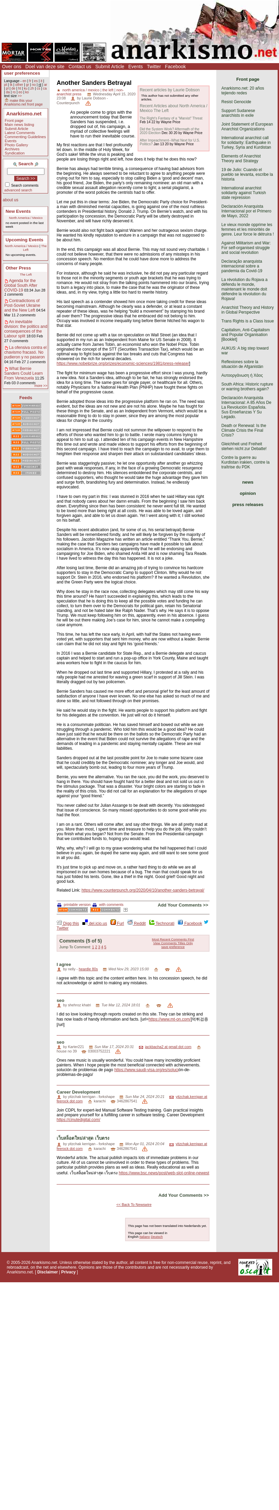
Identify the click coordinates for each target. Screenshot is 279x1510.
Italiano (144, 1236)
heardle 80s (88, 969)
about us (10, 200)
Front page (14, 120)
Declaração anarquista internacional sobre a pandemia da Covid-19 (241, 266)
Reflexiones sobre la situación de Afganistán (242, 364)
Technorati (161, 923)
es (36, 81)
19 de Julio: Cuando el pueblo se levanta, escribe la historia (247, 174)
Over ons (11, 66)
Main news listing (19, 125)
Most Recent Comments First (173, 939)
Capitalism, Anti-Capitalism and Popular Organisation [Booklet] (245, 335)
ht (19, 88)
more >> (40, 386)
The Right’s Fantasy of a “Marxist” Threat (171, 118)
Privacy (68, 1272)
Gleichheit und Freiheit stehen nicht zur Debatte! (243, 446)
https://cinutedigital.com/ (78, 1119)
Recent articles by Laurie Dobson (170, 90)
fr (30, 81)
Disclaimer (47, 1272)
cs (38, 88)
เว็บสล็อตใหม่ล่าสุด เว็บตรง (83, 1138)
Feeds (25, 397)
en (24, 81)
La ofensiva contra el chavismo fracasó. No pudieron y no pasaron (25, 352)
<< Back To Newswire (134, 1205)
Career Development (78, 1092)
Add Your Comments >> (183, 905)
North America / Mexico (25, 218)
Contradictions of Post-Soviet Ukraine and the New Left (22, 305)
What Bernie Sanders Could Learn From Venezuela (23, 373)
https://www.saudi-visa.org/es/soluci (146, 1069)
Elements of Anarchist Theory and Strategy (241, 158)
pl (7, 88)
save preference (173, 947)
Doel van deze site (44, 66)
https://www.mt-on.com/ (169, 1019)
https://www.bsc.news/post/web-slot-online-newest (164, 1173)
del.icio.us (94, 923)
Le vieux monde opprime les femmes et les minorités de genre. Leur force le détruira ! (247, 229)
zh (32, 88)
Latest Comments (20, 133)
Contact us (79, 66)
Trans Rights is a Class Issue (247, 321)
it (41, 81)
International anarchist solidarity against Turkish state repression (243, 193)
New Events (18, 211)
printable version (74, 904)
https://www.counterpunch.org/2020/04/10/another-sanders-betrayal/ (142, 890)
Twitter (154, 66)
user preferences (22, 73)
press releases (247, 504)
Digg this (68, 923)
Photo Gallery (16, 145)
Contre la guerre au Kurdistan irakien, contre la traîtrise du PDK (245, 462)
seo (60, 1000)
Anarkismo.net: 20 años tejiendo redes (242, 90)
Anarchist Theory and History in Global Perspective (247, 310)
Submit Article (109, 66)
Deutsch (157, 1236)
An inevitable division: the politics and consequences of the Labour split (25, 328)
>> (20, 96)
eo (20, 92)
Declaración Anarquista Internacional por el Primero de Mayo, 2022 (246, 211)
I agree (64, 964)
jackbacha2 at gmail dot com (168, 1047)
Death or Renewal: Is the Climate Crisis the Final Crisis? (243, 430)
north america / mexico (80, 90)
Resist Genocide (236, 101)
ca (45, 88)
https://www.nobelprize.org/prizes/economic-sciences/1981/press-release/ (123, 363)
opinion (248, 493)
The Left (26, 274)
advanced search (18, 190)
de (13, 88)
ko (27, 92)
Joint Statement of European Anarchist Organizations (247, 126)
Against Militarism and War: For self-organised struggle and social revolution (246, 248)
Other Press (18, 268)
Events (135, 66)
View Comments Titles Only (173, 943)
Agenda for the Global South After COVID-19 (20, 285)
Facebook (175, 66)
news (248, 482)
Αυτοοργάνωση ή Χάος (242, 375)
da (7, 92)
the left (107, 90)
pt (5, 85)
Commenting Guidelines (25, 137)
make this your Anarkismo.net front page (23, 102)
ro (14, 92)
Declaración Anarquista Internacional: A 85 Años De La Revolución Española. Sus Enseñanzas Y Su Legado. (246, 407)
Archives (12, 149)
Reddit (136, 923)
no (34, 85)
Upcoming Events (24, 239)
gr (27, 85)
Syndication (15, 153)
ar (45, 85)
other (19, 85)
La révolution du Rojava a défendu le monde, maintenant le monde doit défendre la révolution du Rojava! (244, 289)
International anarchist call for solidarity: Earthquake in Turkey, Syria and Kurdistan (246, 142)
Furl (117, 923)
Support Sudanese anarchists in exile (238, 113)
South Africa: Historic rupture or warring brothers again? (247, 386)
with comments (108, 904)
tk (11, 85)
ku (25, 88)
